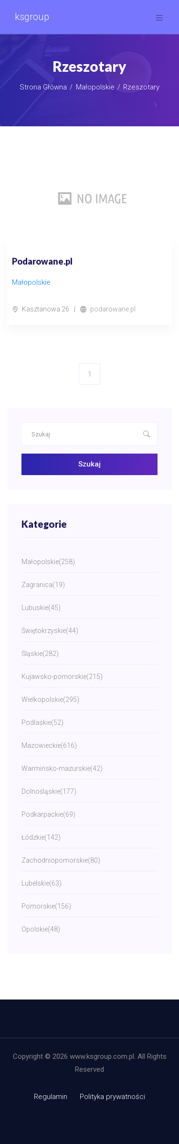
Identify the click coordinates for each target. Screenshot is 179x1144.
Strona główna (43, 87)
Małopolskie (95, 87)
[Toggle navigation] (159, 18)
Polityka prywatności (112, 1096)
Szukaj (89, 464)
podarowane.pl (113, 309)
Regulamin (50, 1096)
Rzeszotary (141, 87)
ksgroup (32, 16)
